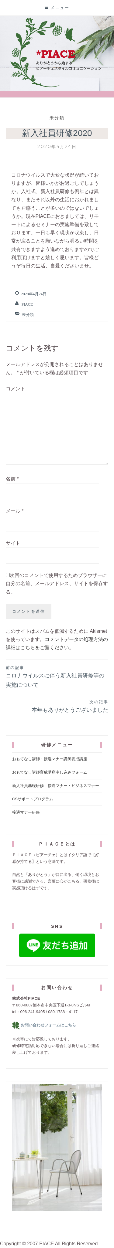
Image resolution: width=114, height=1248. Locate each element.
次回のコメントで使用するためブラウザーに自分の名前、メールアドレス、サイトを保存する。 (57, 583)
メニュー (59, 7)
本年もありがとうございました (57, 705)
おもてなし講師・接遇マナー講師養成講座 (49, 759)
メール (15, 511)
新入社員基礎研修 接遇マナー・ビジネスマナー (55, 785)
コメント (15, 388)
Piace (27, 304)
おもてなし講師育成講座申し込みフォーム (49, 772)
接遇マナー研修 (26, 812)
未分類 (57, 117)
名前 (12, 478)
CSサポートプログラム (32, 799)
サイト (13, 543)
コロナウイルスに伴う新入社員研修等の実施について (57, 676)
